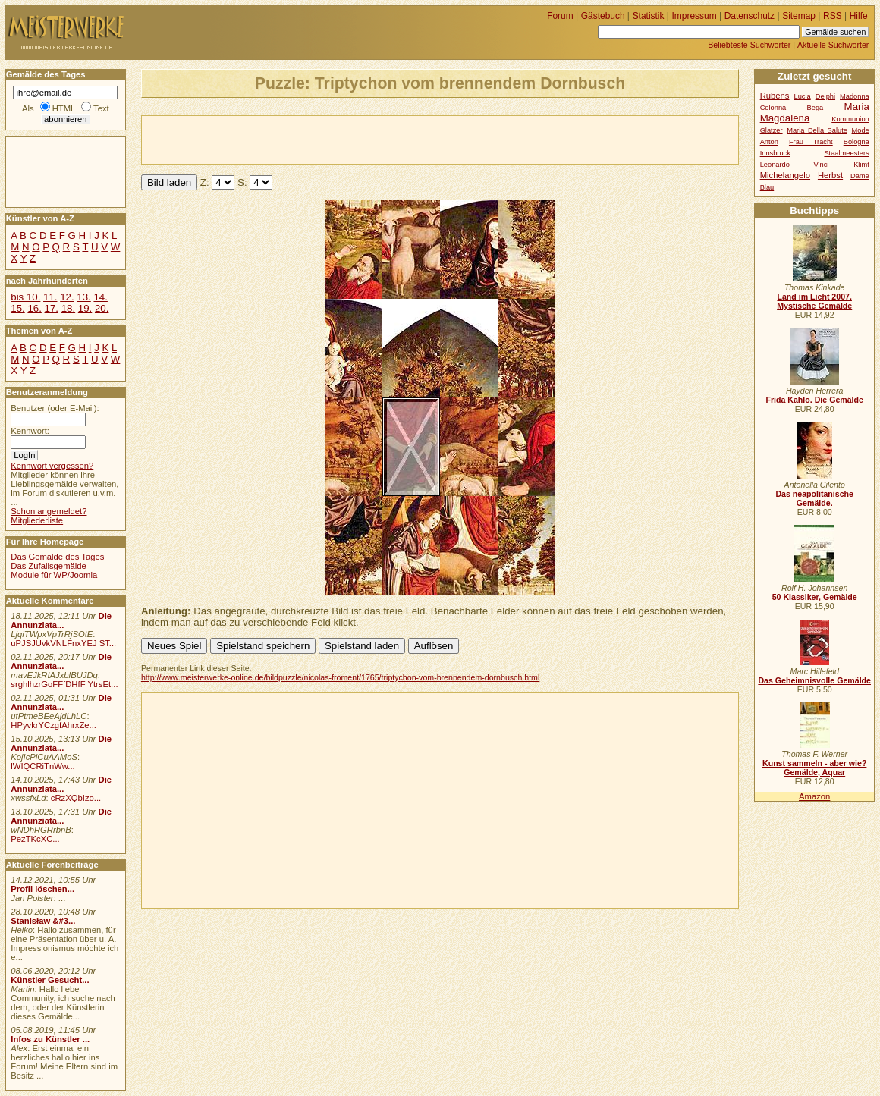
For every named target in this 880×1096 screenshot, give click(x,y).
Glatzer (771, 130)
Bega (815, 107)
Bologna (856, 142)
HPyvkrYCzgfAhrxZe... (53, 725)
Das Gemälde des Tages (57, 556)
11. (50, 297)
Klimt (861, 164)
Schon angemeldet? (48, 511)
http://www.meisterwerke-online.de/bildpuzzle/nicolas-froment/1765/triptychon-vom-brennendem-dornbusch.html (340, 677)
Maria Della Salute (817, 130)
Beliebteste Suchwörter (749, 44)
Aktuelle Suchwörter (833, 44)
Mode (860, 130)
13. (83, 297)
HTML (63, 108)
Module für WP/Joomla (54, 574)
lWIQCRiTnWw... (43, 766)
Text (101, 108)
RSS (832, 16)
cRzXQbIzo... (76, 797)
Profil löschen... (42, 888)
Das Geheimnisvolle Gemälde (814, 680)
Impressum (694, 16)
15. (17, 308)
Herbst (830, 175)
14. (100, 297)
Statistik (649, 16)
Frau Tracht (811, 142)
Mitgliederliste (37, 520)
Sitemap (799, 16)
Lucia (802, 96)
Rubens (775, 95)
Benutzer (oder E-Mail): (55, 408)
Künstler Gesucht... (50, 980)
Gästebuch (603, 16)
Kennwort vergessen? (52, 465)
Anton (769, 142)
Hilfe (859, 16)
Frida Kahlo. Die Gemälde (814, 399)
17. (51, 308)
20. (101, 308)
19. (85, 308)
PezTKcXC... (35, 838)
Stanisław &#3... (43, 920)
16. (34, 308)
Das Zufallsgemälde (48, 565)
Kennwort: (30, 430)
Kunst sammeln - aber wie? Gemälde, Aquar (814, 767)
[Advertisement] (319, 139)
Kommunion (850, 119)
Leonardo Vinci (794, 164)
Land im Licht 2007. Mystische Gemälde (814, 301)
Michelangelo (785, 175)
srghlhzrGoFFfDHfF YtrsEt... (64, 684)
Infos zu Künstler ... (50, 1039)
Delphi (825, 96)
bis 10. (25, 297)
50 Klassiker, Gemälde (814, 596)
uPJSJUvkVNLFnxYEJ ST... (63, 643)
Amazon (814, 796)
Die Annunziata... (61, 620)
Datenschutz (749, 16)
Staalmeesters (846, 153)
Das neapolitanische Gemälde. (814, 498)
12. (67, 297)
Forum (560, 16)
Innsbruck (775, 153)
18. (68, 308)
